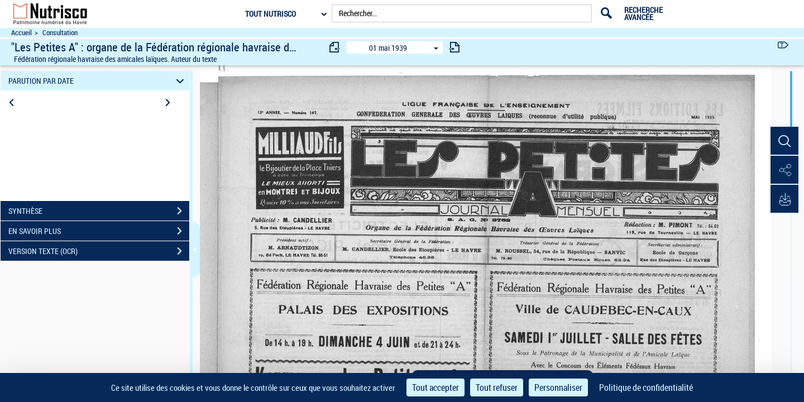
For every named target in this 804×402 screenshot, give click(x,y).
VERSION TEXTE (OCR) (98, 251)
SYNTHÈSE (98, 211)
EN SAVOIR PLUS (98, 231)
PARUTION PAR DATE (98, 80)
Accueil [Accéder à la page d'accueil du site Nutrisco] (21, 32)
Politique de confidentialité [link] (646, 387)
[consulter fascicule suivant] (454, 47)
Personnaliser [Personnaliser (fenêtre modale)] (558, 387)
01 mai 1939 (388, 47)
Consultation (60, 32)
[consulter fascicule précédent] (335, 47)
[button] (784, 141)
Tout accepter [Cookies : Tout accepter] (435, 387)
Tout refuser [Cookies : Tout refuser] (497, 387)
